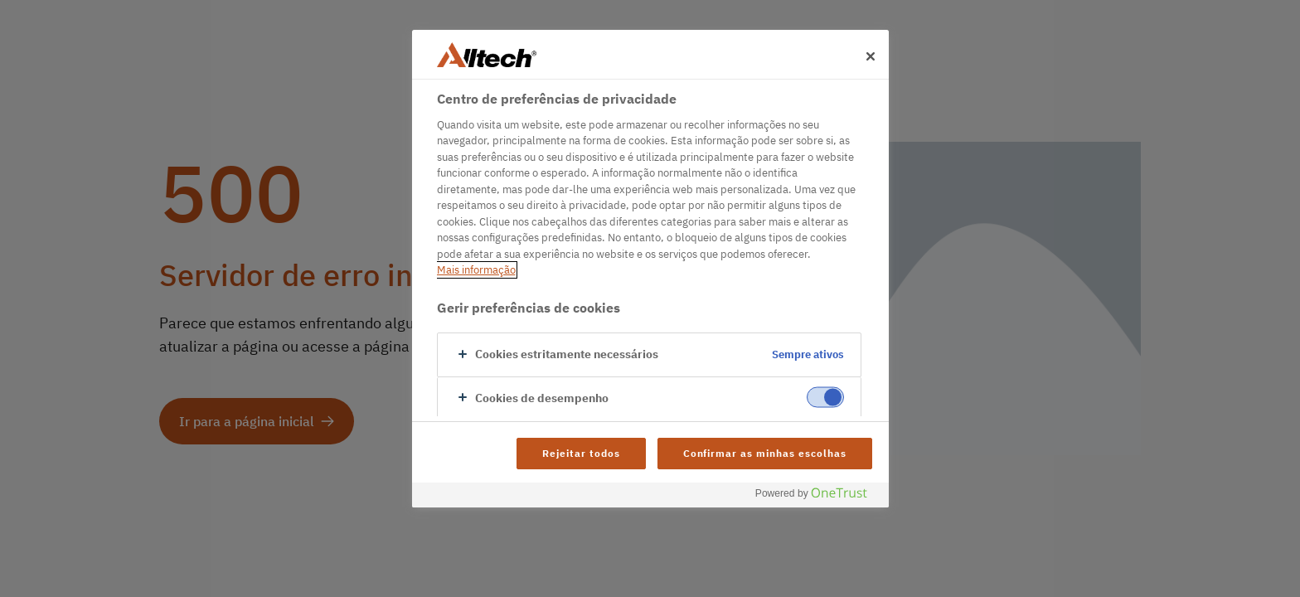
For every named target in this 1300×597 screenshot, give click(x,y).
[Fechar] (870, 56)
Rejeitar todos (580, 453)
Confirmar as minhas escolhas (764, 453)
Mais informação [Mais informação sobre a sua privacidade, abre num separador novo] (476, 270)
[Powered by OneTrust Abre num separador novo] (817, 497)
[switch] (825, 396)
